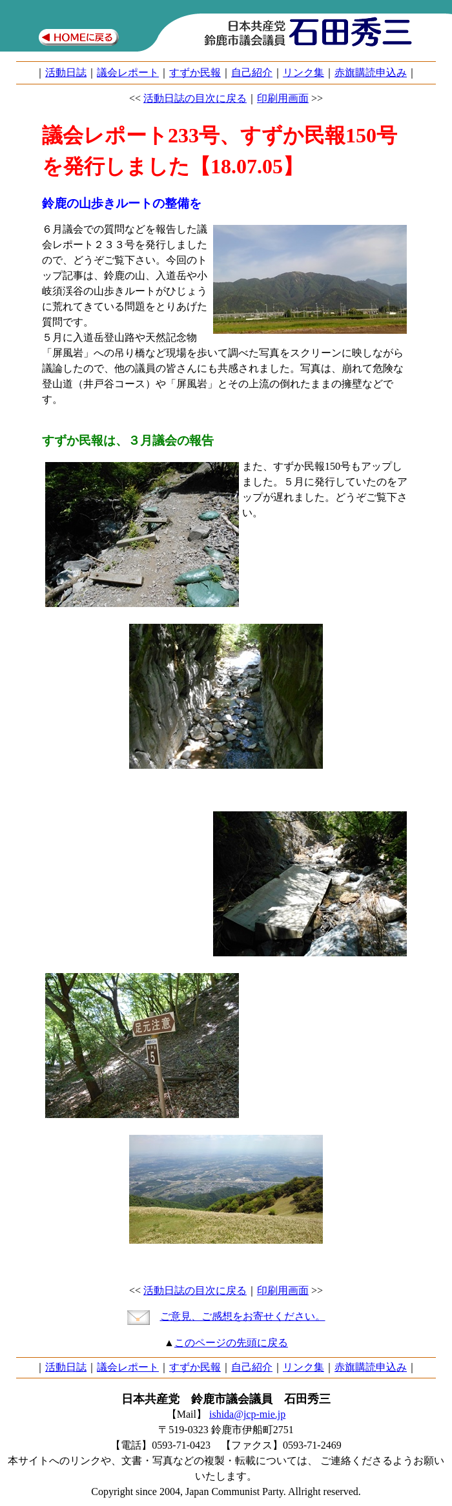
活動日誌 (66, 72)
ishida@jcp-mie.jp (247, 1414)
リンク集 (303, 72)
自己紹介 (251, 72)
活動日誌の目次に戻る (195, 98)
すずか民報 (195, 72)
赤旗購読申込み (370, 72)
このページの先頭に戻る (231, 1342)
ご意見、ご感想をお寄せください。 (242, 1316)
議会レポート (128, 72)
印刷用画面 (283, 98)
